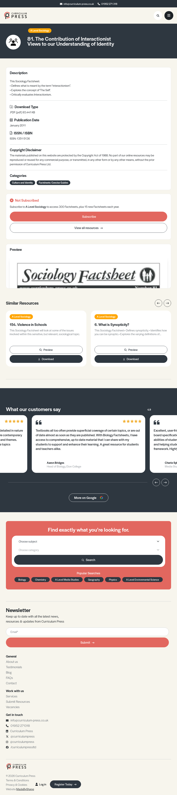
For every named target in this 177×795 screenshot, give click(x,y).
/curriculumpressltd (23, 747)
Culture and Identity (22, 182)
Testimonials (14, 667)
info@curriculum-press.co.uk (79, 4)
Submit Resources (18, 701)
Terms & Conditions (17, 780)
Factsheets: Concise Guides (53, 182)
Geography (94, 579)
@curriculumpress (23, 736)
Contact (11, 683)
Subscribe (89, 216)
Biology (22, 579)
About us (12, 661)
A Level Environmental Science (142, 579)
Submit (87, 642)
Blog (9, 672)
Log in (40, 784)
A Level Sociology (39, 30)
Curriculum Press (21, 731)
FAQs (9, 677)
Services (11, 696)
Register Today (65, 784)
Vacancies (13, 707)
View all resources (88, 228)
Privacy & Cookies (16, 784)
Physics (113, 579)
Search (88, 559)
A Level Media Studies (67, 579)
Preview (46, 350)
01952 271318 (20, 725)
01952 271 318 (109, 4)
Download (46, 359)
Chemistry (40, 579)
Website (20, 789)
